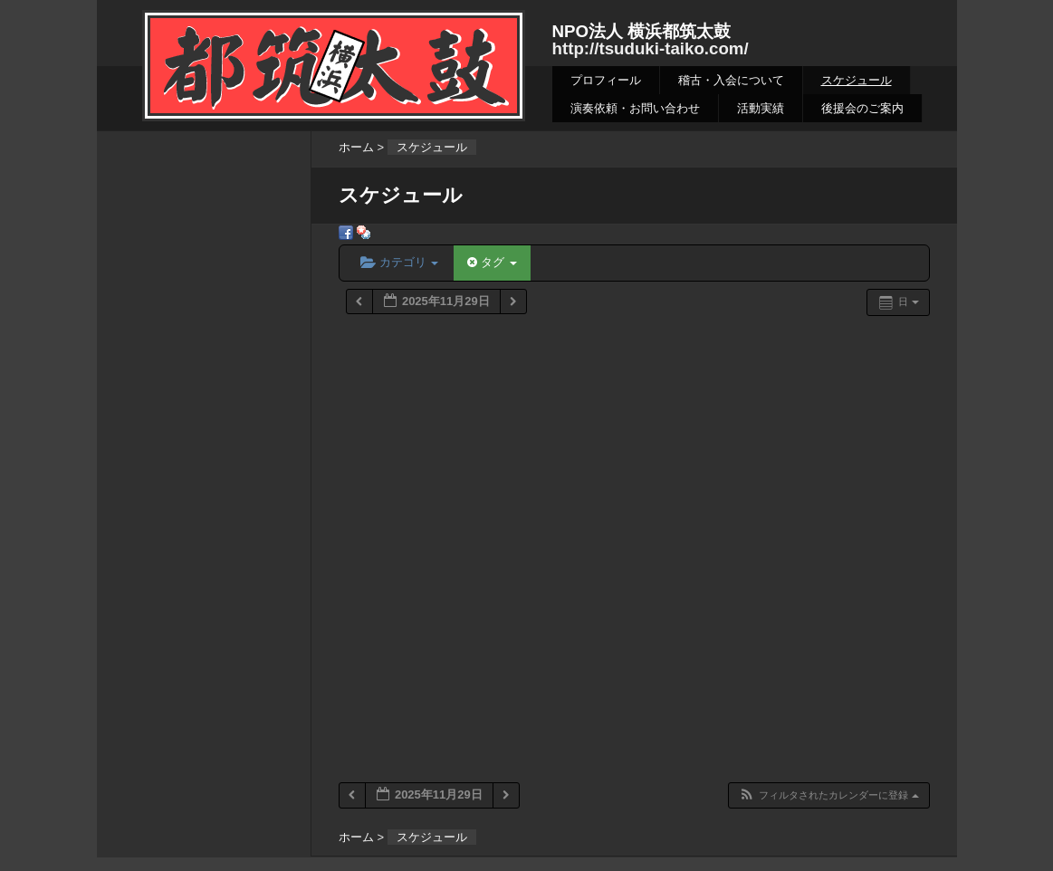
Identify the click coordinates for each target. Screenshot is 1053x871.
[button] (828, 795)
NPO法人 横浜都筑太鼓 (642, 31)
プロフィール (605, 80)
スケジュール (856, 80)
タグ (491, 262)
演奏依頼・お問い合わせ (635, 108)
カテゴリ (399, 262)
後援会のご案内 (862, 108)
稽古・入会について (731, 80)
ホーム (356, 147)
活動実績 (760, 108)
